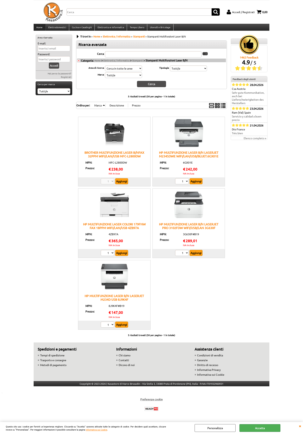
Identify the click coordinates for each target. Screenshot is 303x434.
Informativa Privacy (209, 372)
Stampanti (137, 62)
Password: (44, 56)
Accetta (260, 428)
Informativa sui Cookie (96, 429)
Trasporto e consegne (53, 362)
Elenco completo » (255, 140)
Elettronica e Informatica (110, 28)
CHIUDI (300, 426)
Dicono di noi (127, 367)
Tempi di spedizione (52, 357)
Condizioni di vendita (210, 357)
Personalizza (215, 428)
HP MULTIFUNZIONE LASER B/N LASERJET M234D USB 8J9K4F (114, 299)
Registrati (66, 79)
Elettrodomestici (57, 28)
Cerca (100, 56)
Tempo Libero (136, 28)
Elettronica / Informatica (116, 62)
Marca (101, 76)
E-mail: (42, 45)
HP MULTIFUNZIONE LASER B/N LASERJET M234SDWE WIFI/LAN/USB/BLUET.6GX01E (188, 156)
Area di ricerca (96, 69)
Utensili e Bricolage (159, 28)
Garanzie (202, 362)
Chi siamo (124, 357)
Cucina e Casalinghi (81, 28)
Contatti (124, 362)
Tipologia (164, 69)
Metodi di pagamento (53, 367)
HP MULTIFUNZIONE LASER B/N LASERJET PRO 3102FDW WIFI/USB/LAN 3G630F (188, 228)
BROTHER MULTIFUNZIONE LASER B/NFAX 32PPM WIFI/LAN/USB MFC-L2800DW (114, 156)
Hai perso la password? (59, 75)
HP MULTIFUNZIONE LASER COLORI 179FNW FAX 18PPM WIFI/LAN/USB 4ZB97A (114, 228)
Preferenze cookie (151, 401)
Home (39, 28)
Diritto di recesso (207, 367)
